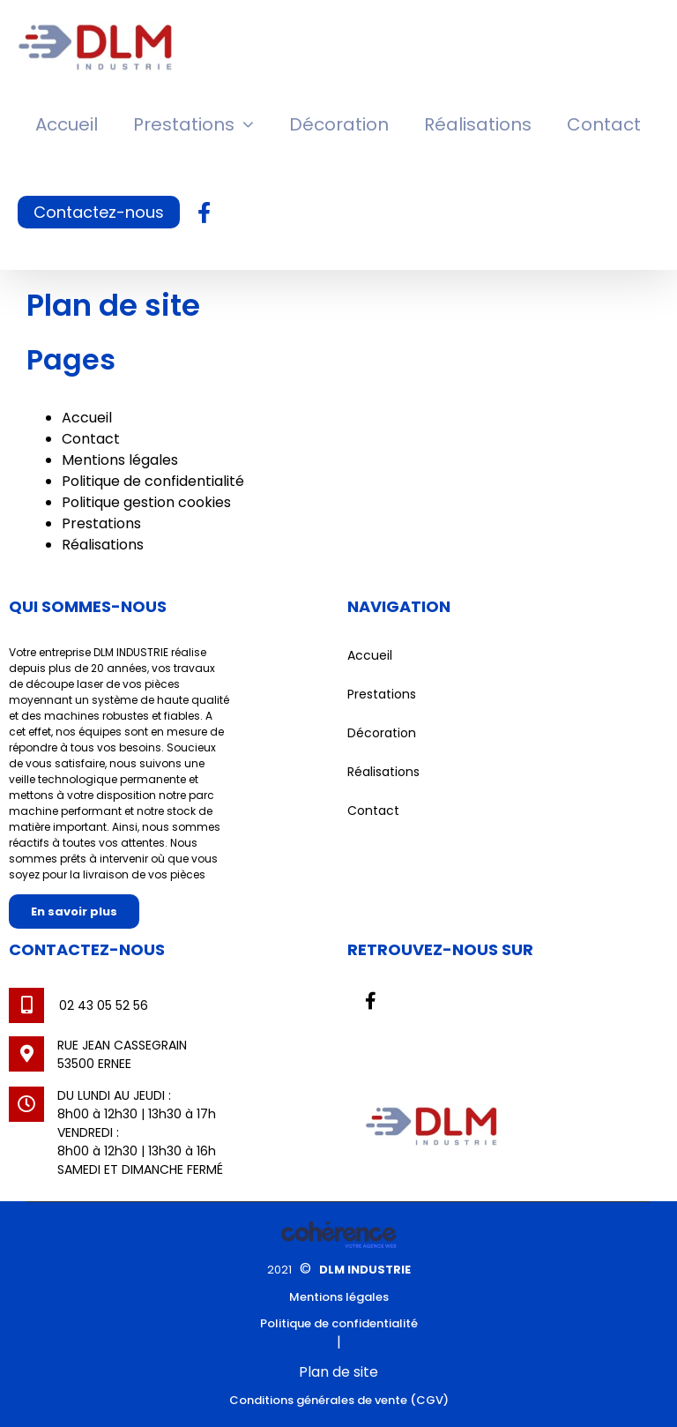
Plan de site (338, 1372)
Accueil (87, 417)
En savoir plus (74, 911)
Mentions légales (120, 460)
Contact (91, 439)
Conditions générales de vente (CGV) (339, 1400)
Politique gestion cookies (146, 502)
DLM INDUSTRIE (365, 1269)
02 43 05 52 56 (103, 1005)
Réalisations (103, 544)
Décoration (381, 733)
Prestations (101, 523)
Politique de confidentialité (153, 481)
